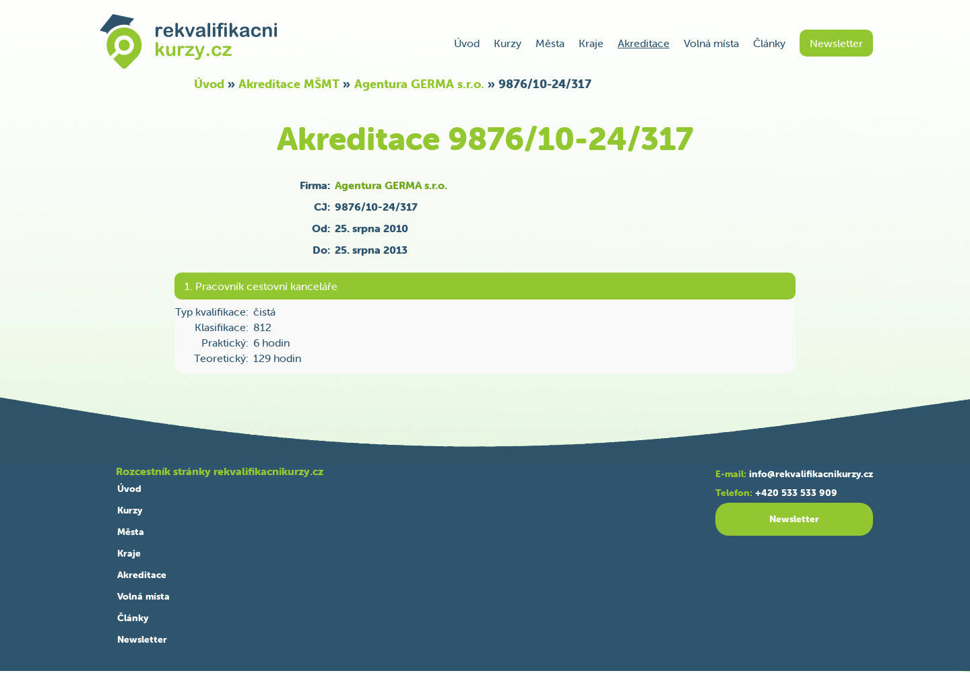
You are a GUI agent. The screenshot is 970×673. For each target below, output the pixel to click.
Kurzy (507, 43)
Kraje (591, 43)
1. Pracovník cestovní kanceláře (261, 286)
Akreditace (644, 43)
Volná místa (711, 43)
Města (550, 43)
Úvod (467, 43)
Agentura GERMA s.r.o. (419, 84)
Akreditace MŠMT (289, 84)
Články (769, 43)
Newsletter (836, 43)
